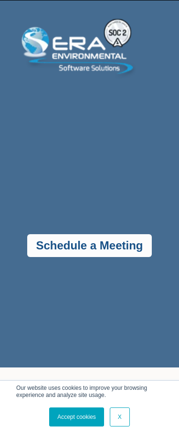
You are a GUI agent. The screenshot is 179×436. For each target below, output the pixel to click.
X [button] (120, 417)
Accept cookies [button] (76, 417)
